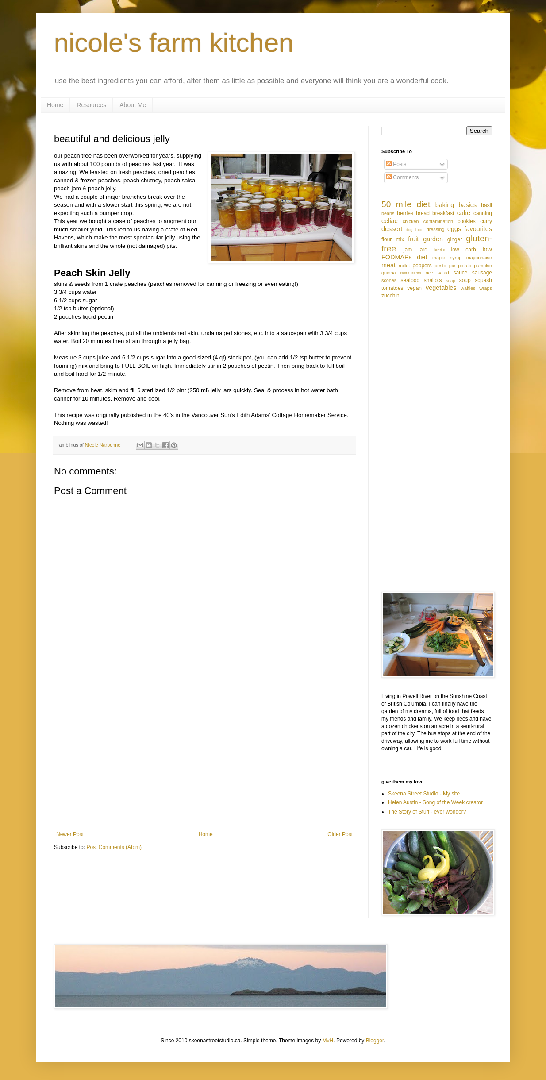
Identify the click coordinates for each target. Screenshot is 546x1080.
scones (388, 280)
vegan (414, 288)
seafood (409, 280)
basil (486, 205)
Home (55, 104)
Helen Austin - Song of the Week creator (435, 802)
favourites (478, 228)
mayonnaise (479, 257)
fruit (413, 239)
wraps (485, 288)
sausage (482, 273)
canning (482, 213)
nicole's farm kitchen (174, 43)
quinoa (388, 272)
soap (450, 280)
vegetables (441, 287)
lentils (439, 249)
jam (408, 250)
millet (404, 265)
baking (444, 204)
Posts (396, 164)
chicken (411, 221)
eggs (454, 228)
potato (464, 265)
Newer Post (70, 834)
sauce (461, 273)
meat (388, 265)
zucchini (390, 296)
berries (405, 213)
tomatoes (392, 288)
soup (465, 280)
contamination (438, 221)
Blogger (375, 1041)
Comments (402, 177)
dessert (391, 228)
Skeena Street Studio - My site (424, 794)
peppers (421, 265)
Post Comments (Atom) (114, 847)
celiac (389, 220)
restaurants (410, 272)
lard (423, 250)
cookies (467, 221)
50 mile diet (405, 204)
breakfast (443, 213)
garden (433, 239)
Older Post (340, 834)
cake (463, 212)
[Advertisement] (204, 758)
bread (423, 213)
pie (452, 265)
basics (467, 204)
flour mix (392, 239)
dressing (436, 229)
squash (483, 280)
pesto (440, 265)
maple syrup (446, 257)
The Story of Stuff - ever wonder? (427, 812)
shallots (433, 280)
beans (387, 213)
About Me (132, 104)
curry (486, 221)
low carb (463, 250)
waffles (468, 288)
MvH (328, 1041)
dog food (415, 229)
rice (429, 272)
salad (443, 272)
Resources (91, 104)
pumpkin (483, 265)
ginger (454, 239)
